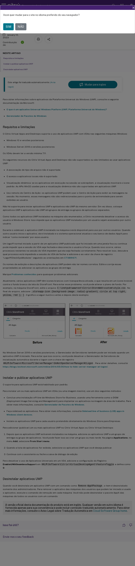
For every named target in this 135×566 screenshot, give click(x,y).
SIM (8, 26)
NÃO (21, 26)
